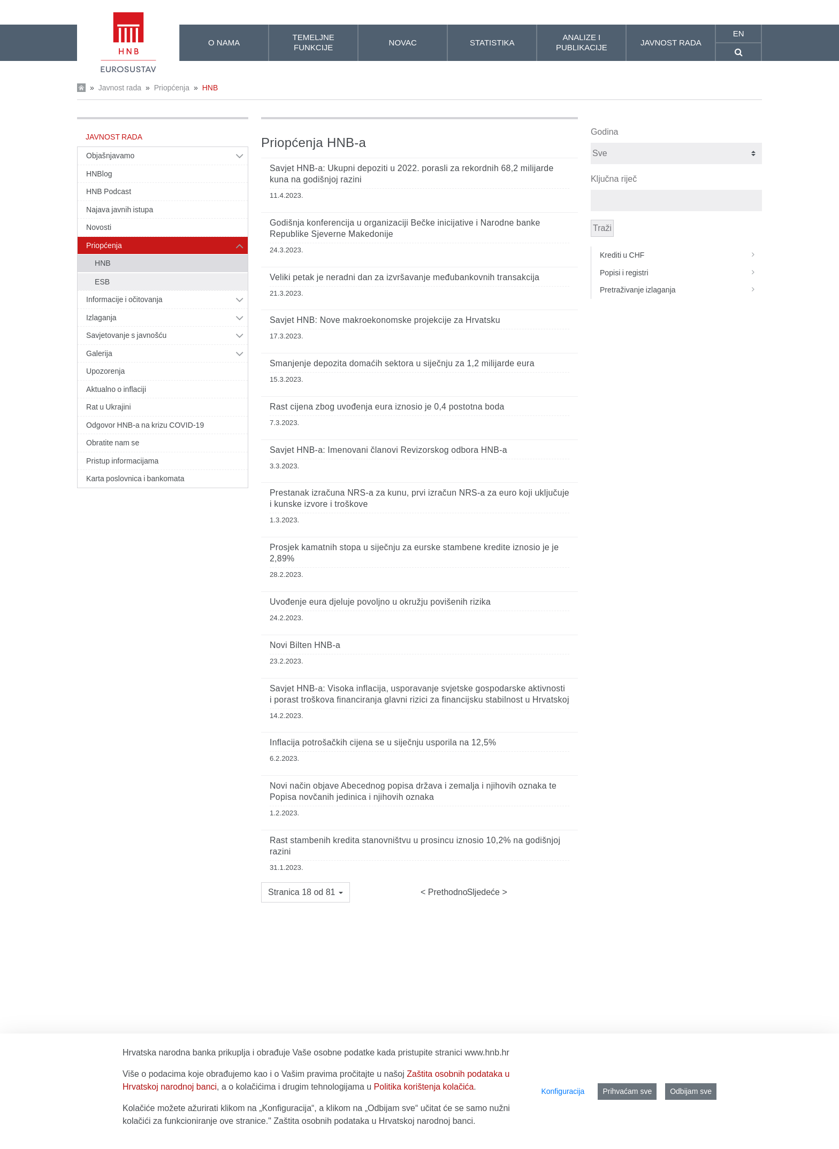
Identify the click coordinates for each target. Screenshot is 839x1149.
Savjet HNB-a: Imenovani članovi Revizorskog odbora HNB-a (388, 449)
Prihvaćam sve (627, 1091)
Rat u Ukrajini (108, 407)
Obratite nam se (112, 442)
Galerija (99, 353)
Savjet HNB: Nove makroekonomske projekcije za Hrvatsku (385, 320)
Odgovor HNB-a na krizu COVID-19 (145, 425)
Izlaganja (101, 317)
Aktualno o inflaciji (116, 389)
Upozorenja (105, 371)
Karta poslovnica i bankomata (135, 478)
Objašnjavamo (110, 155)
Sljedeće (484, 892)
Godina (605, 131)
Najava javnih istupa (119, 209)
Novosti (98, 227)
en (738, 33)
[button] (305, 892)
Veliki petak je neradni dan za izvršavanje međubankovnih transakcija (404, 277)
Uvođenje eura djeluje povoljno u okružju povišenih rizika (380, 601)
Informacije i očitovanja (124, 299)
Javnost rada (119, 87)
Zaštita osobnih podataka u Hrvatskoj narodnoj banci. (374, 1120)
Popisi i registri (681, 272)
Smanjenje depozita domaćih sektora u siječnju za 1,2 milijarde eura (402, 363)
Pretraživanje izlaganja (681, 290)
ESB (102, 281)
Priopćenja (171, 87)
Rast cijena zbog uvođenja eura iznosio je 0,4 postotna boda (387, 406)
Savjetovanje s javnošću (126, 335)
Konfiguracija (562, 1091)
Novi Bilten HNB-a (305, 645)
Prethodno (446, 892)
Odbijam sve (691, 1091)
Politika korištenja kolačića (424, 1086)
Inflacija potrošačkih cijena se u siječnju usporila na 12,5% (383, 742)
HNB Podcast (108, 191)
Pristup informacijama (122, 461)
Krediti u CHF (681, 255)
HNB (210, 87)
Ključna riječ (614, 178)
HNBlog (99, 173)
